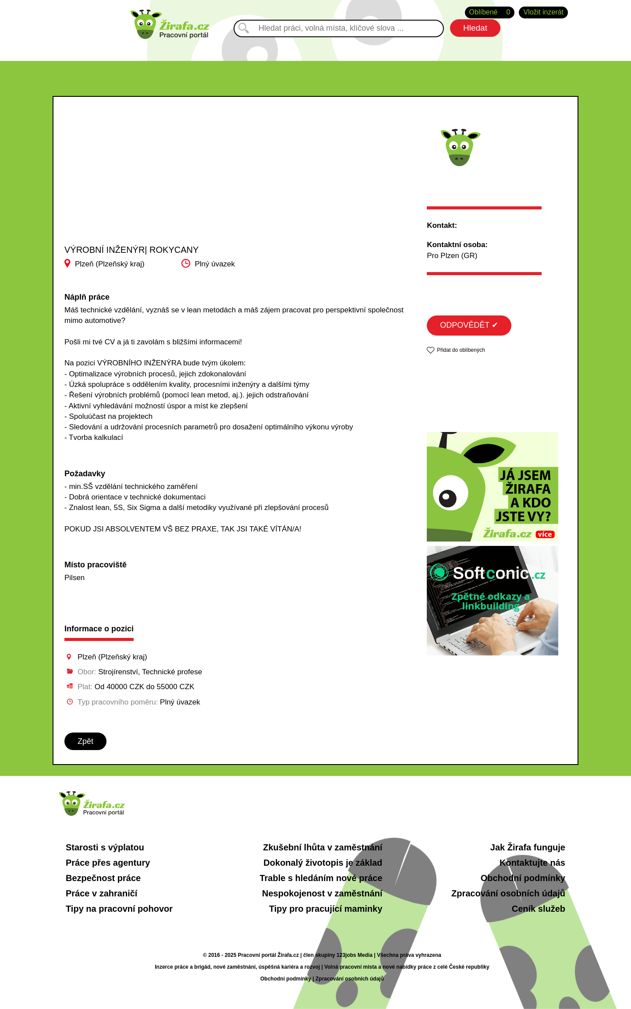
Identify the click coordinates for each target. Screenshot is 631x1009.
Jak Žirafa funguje (527, 847)
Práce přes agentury (108, 862)
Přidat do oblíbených (461, 350)
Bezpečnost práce (103, 878)
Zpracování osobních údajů (508, 893)
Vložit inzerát (543, 12)
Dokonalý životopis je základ (322, 862)
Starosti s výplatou (105, 847)
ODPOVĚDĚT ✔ (469, 325)
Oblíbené (489, 12)
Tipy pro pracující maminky (326, 908)
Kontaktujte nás (532, 862)
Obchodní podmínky (523, 878)
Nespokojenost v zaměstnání (322, 893)
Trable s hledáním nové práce (320, 878)
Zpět (85, 741)
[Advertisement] (152, 179)
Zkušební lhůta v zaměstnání (322, 847)
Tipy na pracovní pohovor (119, 908)
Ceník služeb (538, 908)
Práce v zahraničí (101, 893)
